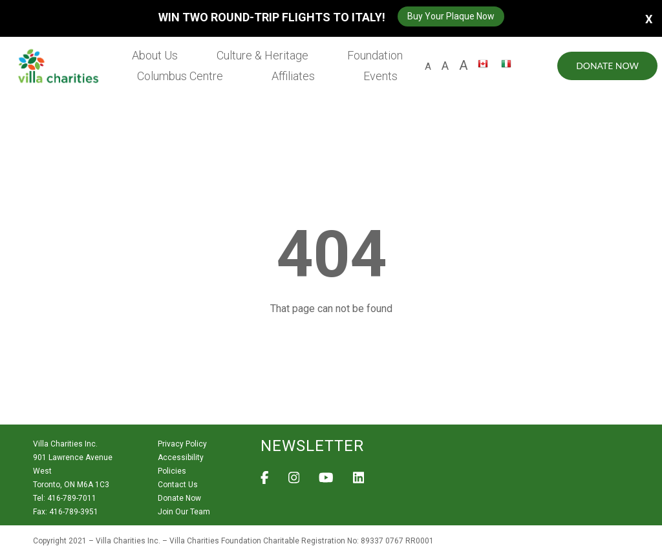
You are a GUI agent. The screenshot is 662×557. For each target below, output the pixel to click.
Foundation (375, 55)
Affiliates (293, 76)
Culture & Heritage (263, 55)
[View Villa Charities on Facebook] (265, 481)
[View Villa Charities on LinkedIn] (359, 481)
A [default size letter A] (427, 66)
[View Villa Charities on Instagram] (294, 481)
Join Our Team (184, 511)
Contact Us (178, 484)
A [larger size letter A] (462, 65)
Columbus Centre (181, 76)
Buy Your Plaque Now (451, 16)
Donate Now (606, 65)
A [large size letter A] (444, 65)
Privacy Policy (182, 443)
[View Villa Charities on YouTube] (326, 481)
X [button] (648, 18)
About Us (156, 55)
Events (380, 76)
